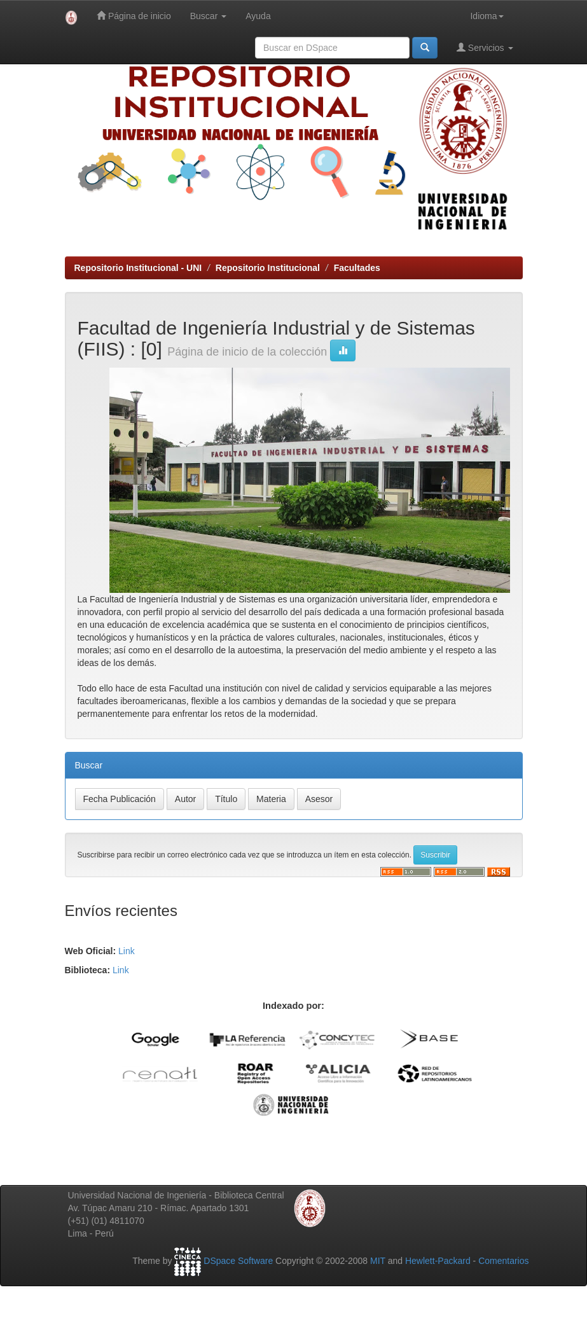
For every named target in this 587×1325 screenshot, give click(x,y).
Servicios (485, 47)
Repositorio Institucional (268, 268)
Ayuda (257, 16)
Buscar (208, 16)
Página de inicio (134, 15)
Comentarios (503, 1261)
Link (126, 951)
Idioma (486, 16)
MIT (377, 1261)
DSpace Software (238, 1261)
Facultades (357, 268)
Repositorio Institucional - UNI (138, 268)
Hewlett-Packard (438, 1261)
